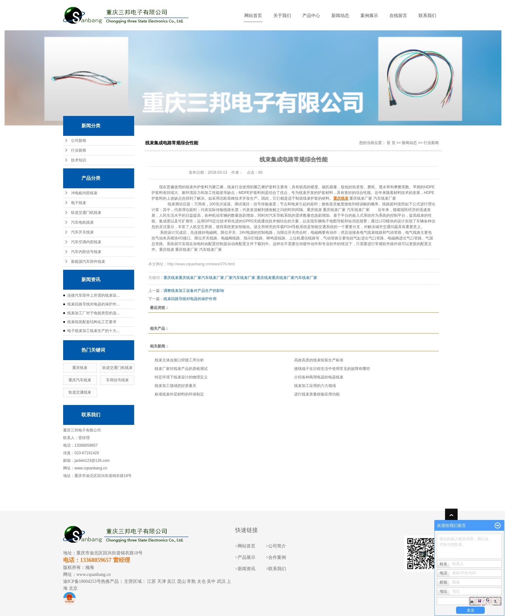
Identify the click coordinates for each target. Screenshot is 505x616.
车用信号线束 (117, 380)
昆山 (181, 581)
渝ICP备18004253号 (82, 581)
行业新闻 (78, 150)
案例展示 (369, 15)
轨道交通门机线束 (86, 212)
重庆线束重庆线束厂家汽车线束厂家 (193, 277)
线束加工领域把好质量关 (175, 385)
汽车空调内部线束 (86, 242)
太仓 (201, 581)
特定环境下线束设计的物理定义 (181, 377)
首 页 (391, 143)
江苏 (151, 581)
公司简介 (277, 546)
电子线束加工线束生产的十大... (93, 331)
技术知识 (78, 160)
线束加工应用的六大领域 (315, 385)
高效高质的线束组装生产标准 (318, 360)
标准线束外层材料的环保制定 (179, 394)
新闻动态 (340, 15)
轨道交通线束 (79, 392)
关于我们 (282, 15)
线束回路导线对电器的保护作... (93, 304)
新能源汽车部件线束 (88, 261)
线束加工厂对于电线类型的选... (93, 313)
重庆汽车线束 (79, 380)
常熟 (191, 581)
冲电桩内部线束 (84, 193)
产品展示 (246, 557)
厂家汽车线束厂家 (240, 277)
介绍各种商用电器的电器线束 (318, 377)
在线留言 (398, 15)
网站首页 (253, 15)
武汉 (221, 581)
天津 (161, 581)
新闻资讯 (246, 568)
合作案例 (277, 557)
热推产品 (110, 581)
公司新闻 (78, 140)
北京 (73, 588)
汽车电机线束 (82, 222)
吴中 (211, 581)
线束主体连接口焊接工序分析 (179, 360)
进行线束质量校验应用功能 (317, 394)
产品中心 (311, 15)
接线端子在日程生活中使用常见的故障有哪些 (332, 368)
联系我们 (427, 15)
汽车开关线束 (82, 232)
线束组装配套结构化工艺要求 (91, 322)
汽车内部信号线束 (86, 252)
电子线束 (78, 203)
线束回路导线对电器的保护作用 (190, 299)
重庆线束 (79, 367)
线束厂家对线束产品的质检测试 (181, 368)
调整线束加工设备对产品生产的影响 (193, 290)
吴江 (171, 581)
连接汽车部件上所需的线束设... (93, 295)
